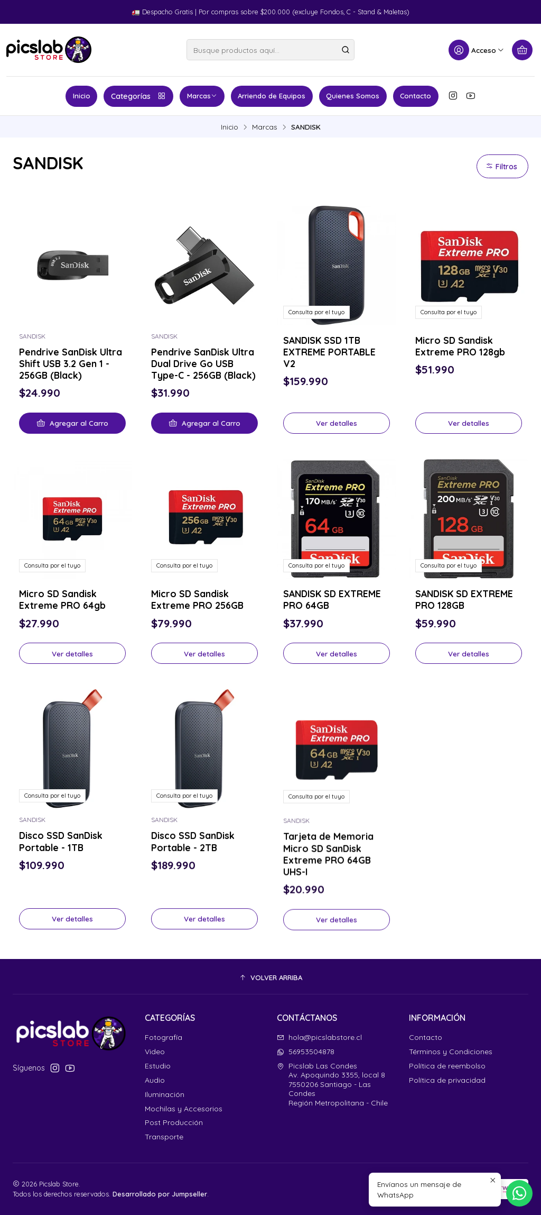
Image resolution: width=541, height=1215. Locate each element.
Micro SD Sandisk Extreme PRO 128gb (460, 346)
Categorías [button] (138, 96)
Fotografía (163, 1037)
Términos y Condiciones (450, 1051)
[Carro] (522, 49)
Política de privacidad (447, 1080)
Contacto (415, 96)
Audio (155, 1080)
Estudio (158, 1066)
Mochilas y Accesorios (183, 1108)
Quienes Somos (352, 96)
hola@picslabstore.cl (319, 1037)
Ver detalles (336, 422)
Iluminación (164, 1094)
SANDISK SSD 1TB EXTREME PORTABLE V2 (329, 351)
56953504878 (305, 1051)
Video (155, 1051)
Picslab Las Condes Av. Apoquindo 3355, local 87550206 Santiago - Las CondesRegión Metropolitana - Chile (332, 1084)
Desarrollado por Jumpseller (160, 1194)
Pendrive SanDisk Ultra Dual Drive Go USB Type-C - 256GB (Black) (203, 363)
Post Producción (174, 1122)
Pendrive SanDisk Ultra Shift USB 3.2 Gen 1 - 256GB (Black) (70, 363)
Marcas (202, 96)
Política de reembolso (447, 1066)
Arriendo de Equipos (271, 96)
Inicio (81, 96)
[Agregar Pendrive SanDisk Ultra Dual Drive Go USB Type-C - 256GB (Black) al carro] (204, 423)
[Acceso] (476, 49)
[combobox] (270, 49)
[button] (270, 978)
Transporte (164, 1136)
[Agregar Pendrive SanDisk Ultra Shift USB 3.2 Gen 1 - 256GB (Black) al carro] (72, 423)
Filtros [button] (501, 166)
